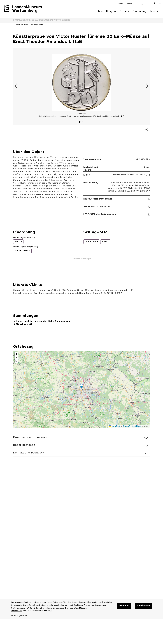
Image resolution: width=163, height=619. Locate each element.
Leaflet (114, 426)
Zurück (16, 86)
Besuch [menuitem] (124, 11)
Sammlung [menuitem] (140, 11)
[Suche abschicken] (142, 3)
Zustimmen (143, 606)
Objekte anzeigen (81, 259)
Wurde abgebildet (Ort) (24, 238)
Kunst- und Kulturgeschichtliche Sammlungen (43, 321)
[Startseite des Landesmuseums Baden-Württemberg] (23, 10)
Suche (129, 3)
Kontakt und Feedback (28, 452)
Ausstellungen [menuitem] (107, 11)
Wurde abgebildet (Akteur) (25, 247)
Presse (120, 3)
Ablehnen (124, 606)
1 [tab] (80, 122)
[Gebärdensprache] (154, 3)
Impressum (16, 611)
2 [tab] (84, 122)
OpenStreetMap (132, 426)
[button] (81, 386)
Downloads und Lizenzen (30, 437)
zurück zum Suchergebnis (29, 25)
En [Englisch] (160, 3)
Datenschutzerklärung (76, 608)
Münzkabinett (24, 324)
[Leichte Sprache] (148, 3)
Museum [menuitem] (155, 11)
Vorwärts (147, 86)
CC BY (121, 116)
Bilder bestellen (24, 444)
